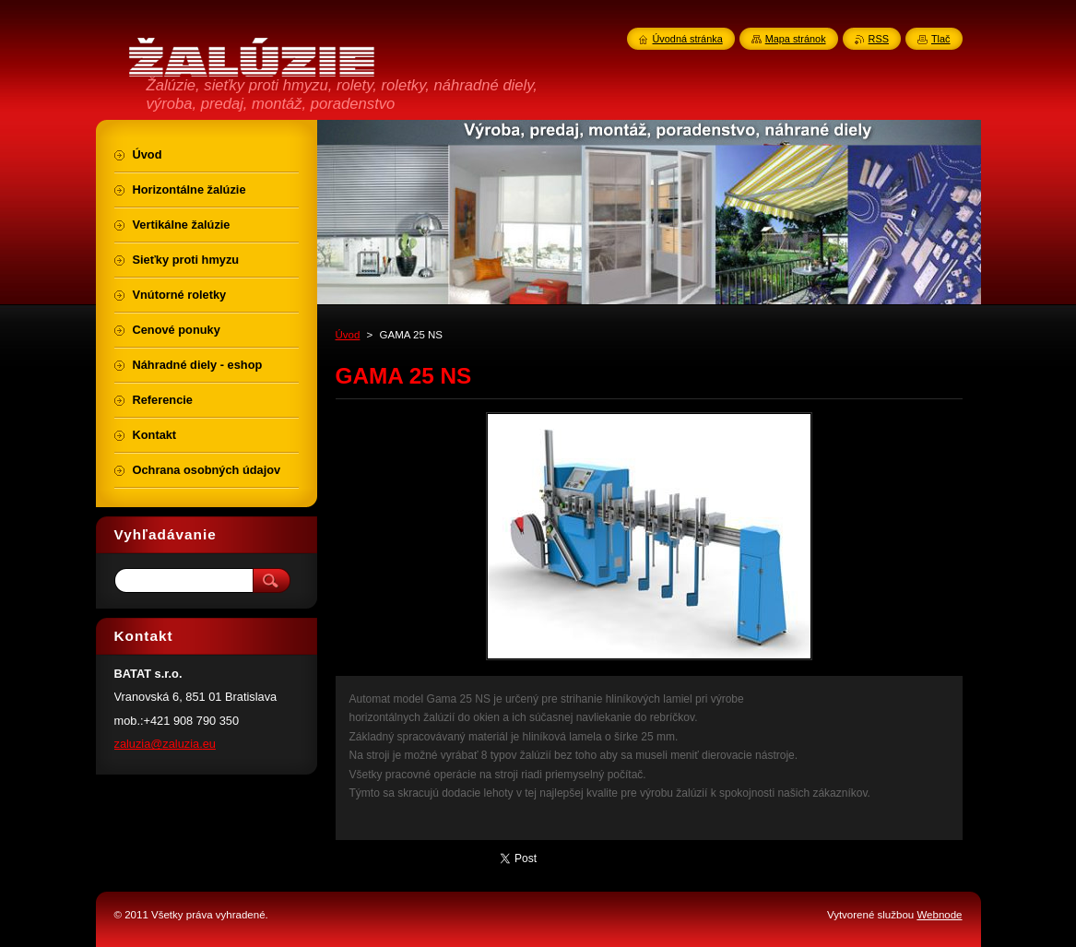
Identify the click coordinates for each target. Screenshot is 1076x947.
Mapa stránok (795, 38)
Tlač (941, 38)
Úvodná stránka (688, 38)
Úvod (348, 334)
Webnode (939, 914)
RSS (879, 38)
